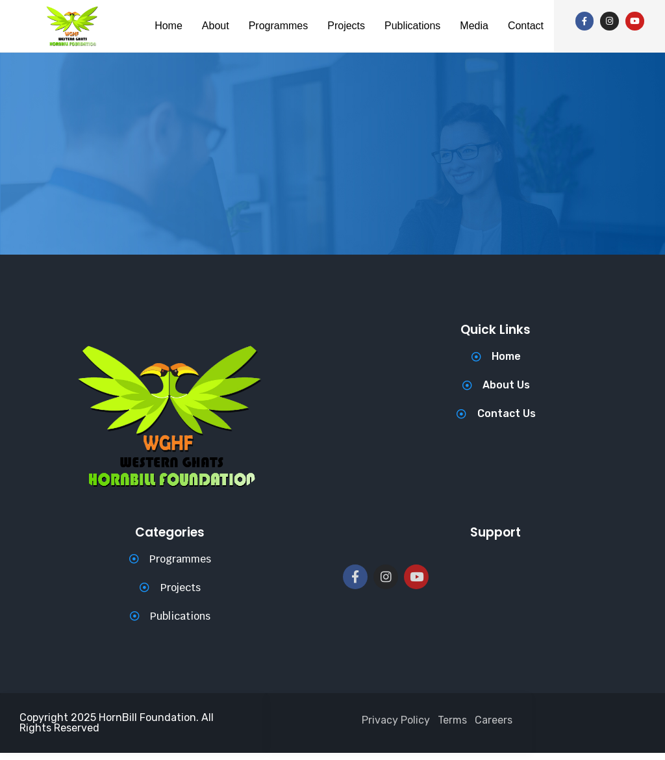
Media (519, 14)
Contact (349, 44)
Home (178, 14)
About (229, 14)
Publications (451, 14)
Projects (377, 14)
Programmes (300, 14)
